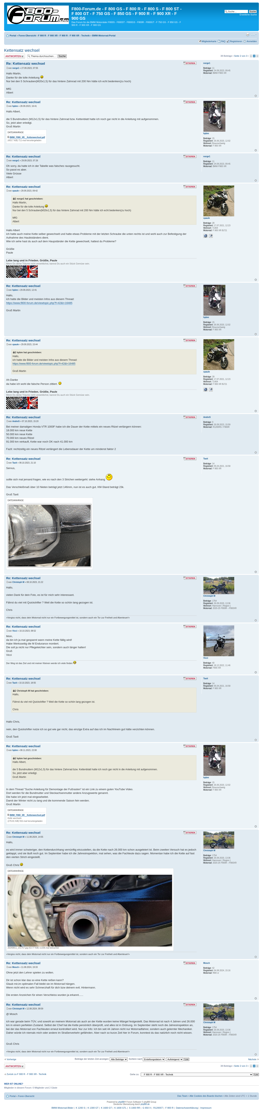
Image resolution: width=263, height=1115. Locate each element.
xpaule (15, 191)
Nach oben (256, 96)
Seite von (240, 56)
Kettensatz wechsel (21, 50)
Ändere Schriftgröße (254, 35)
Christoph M (18, 582)
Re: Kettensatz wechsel (25, 64)
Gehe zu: (134, 1074)
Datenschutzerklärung (187, 1108)
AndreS (16, 421)
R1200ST (158, 1108)
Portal (13, 35)
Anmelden (252, 41)
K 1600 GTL (120, 1108)
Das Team (182, 1096)
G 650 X (147, 1108)
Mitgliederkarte (209, 41)
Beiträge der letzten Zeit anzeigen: (101, 1059)
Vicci (14, 631)
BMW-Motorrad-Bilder (62, 1108)
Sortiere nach (147, 1059)
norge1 (15, 68)
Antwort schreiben (14, 56)
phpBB (121, 1102)
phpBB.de (145, 1104)
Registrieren (236, 41)
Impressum (205, 1108)
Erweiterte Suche (248, 14)
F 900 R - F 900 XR (48, 35)
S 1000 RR (134, 1108)
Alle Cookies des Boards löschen (206, 1096)
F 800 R (169, 1108)
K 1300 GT (93, 1108)
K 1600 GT (106, 1108)
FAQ (223, 41)
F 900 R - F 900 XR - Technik (75, 35)
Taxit (14, 463)
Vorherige (11, 1059)
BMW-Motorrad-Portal (103, 35)
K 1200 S (80, 1108)
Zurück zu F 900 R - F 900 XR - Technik (26, 1074)
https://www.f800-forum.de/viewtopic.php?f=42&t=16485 (39, 302)
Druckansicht (247, 35)
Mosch (15, 967)
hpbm (15, 106)
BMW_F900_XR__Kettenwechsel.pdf (27, 137)
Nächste (252, 1059)
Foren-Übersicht (27, 35)
